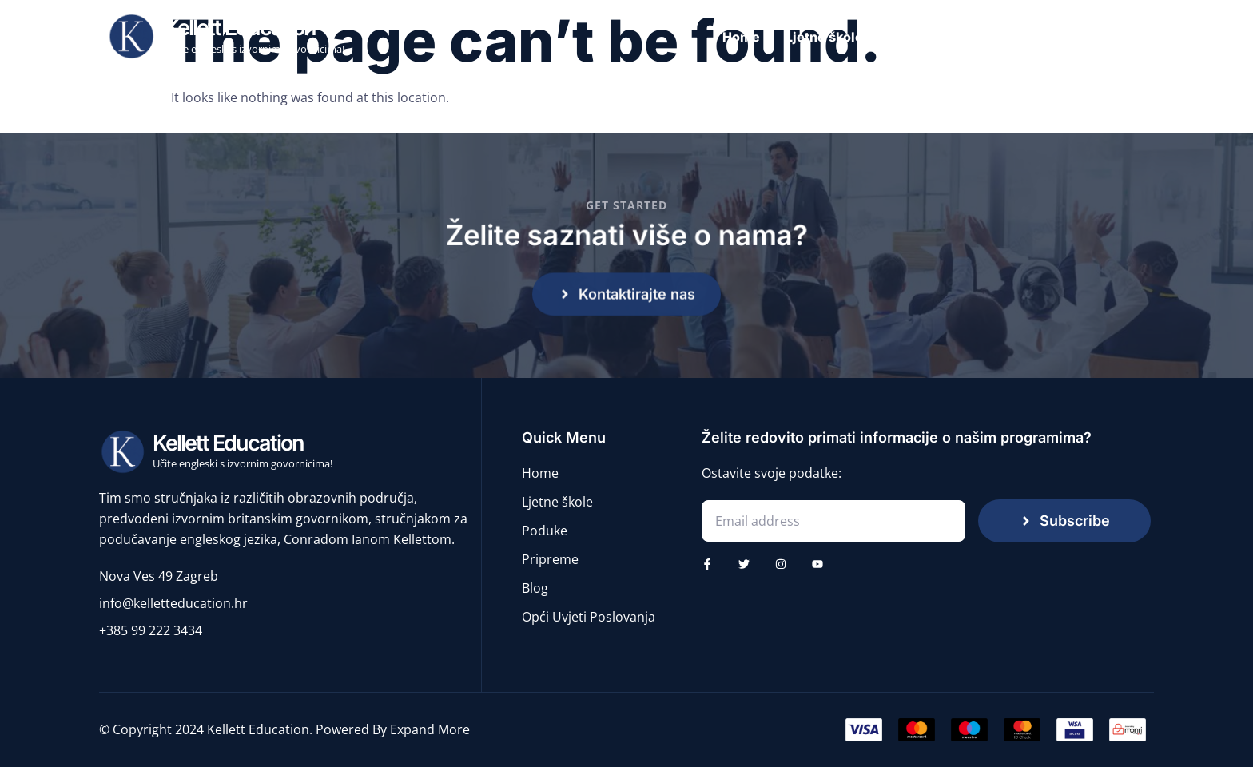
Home (741, 37)
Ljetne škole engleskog (859, 37)
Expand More (430, 729)
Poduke (981, 37)
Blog (1130, 37)
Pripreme (1060, 37)
